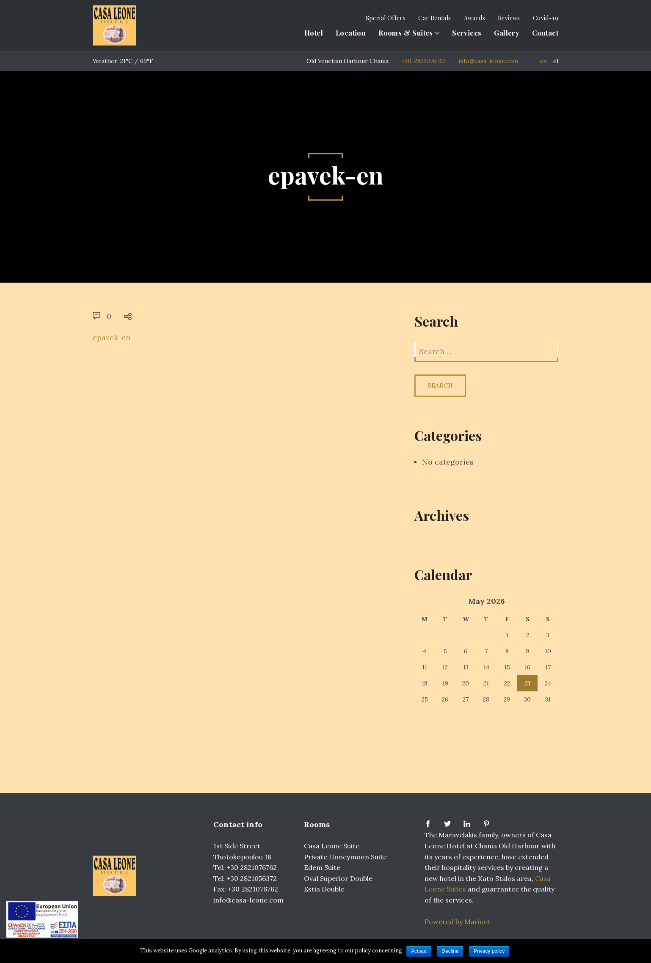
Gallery (506, 32)
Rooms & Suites (405, 32)
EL (555, 61)
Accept (419, 951)
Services (466, 32)
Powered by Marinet (458, 921)
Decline (449, 951)
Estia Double (324, 889)
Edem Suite (322, 867)
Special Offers (386, 18)
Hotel (313, 32)
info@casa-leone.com (488, 61)
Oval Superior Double (338, 878)
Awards (474, 18)
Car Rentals (434, 18)
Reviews (509, 18)
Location (351, 32)
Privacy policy (489, 951)
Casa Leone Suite (331, 846)
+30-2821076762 (423, 61)
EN (543, 61)
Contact (545, 32)
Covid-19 (545, 18)
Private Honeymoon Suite (345, 857)
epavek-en (111, 337)
